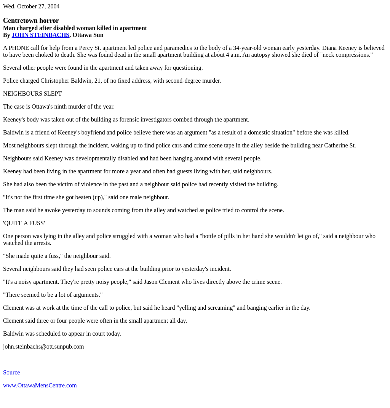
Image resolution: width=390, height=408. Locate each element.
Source (11, 372)
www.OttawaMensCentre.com (40, 385)
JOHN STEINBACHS (41, 35)
